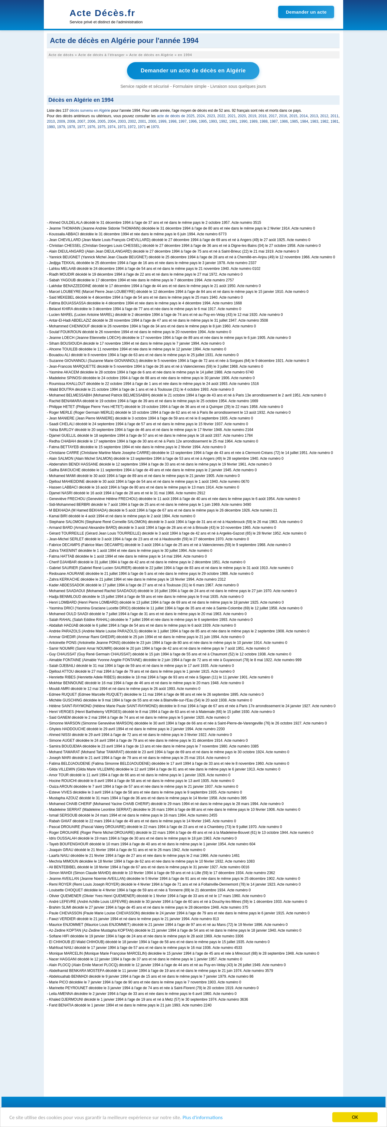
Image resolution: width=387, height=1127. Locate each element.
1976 (91, 127)
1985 (294, 121)
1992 (223, 121)
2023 (211, 116)
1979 (61, 127)
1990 (243, 121)
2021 (232, 116)
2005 (102, 121)
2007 (81, 121)
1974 (111, 127)
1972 (132, 127)
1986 (284, 121)
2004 (112, 121)
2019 (252, 116)
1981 (334, 121)
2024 (201, 116)
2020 (242, 116)
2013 (314, 116)
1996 (193, 121)
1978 (71, 127)
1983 (314, 121)
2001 (142, 121)
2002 (132, 121)
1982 (324, 121)
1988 (264, 121)
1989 (253, 121)
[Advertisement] (193, 178)
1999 (162, 121)
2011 (334, 116)
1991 (233, 121)
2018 (263, 116)
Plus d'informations (203, 1117)
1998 (172, 121)
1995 (203, 121)
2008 (71, 121)
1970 (155, 127)
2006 (91, 121)
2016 (283, 116)
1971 (142, 127)
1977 (81, 127)
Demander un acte (306, 12)
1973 (122, 127)
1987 (274, 121)
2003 (122, 121)
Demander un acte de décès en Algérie (193, 71)
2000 (152, 121)
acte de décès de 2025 (175, 116)
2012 (324, 116)
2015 (293, 116)
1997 (183, 121)
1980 (51, 127)
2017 (273, 116)
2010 (51, 121)
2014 (304, 116)
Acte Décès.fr (102, 13)
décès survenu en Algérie (90, 110)
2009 (61, 121)
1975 (101, 127)
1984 (304, 121)
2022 (221, 116)
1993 (213, 121)
